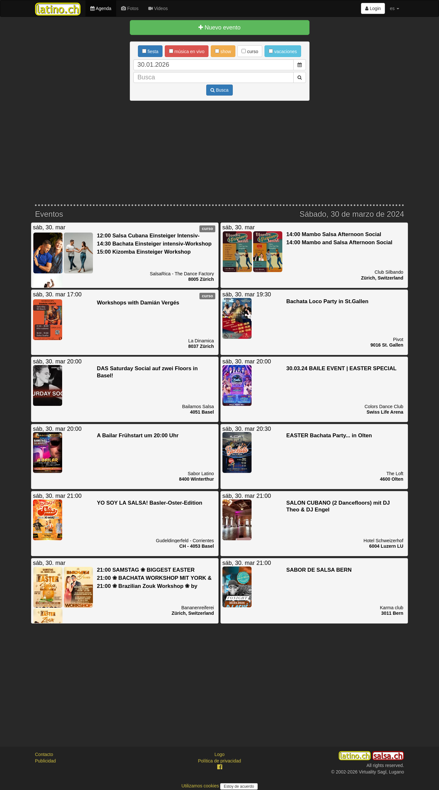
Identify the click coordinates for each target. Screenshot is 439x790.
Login (373, 8)
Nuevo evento (219, 27)
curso (250, 51)
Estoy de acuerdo (239, 786)
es (394, 8)
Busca (219, 90)
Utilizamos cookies (200, 785)
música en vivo (186, 51)
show (223, 51)
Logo (219, 754)
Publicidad (45, 760)
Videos (158, 8)
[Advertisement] (219, 152)
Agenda (100, 8)
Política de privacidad (219, 760)
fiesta (150, 51)
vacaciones (283, 51)
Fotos (130, 8)
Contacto (44, 754)
